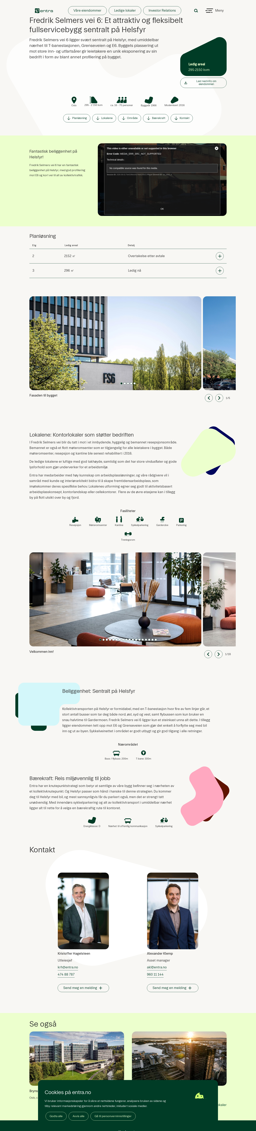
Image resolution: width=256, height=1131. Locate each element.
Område (129, 118)
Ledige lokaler (125, 10)
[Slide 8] (126, 640)
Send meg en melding (80, 988)
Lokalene (104, 118)
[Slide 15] (149, 640)
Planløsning (77, 118)
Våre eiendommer (87, 10)
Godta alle (56, 1116)
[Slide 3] (131, 383)
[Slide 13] (143, 640)
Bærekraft (155, 118)
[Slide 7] (123, 640)
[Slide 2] (128, 383)
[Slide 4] (134, 383)
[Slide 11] (136, 640)
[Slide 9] (129, 640)
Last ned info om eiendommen (200, 82)
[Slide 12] (139, 640)
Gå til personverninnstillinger (113, 1116)
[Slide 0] (121, 383)
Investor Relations (162, 10)
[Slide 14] (146, 640)
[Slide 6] (120, 640)
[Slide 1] (125, 383)
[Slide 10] (133, 640)
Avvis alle (78, 1116)
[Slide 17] (156, 640)
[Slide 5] (116, 640)
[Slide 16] (152, 640)
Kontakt (181, 118)
